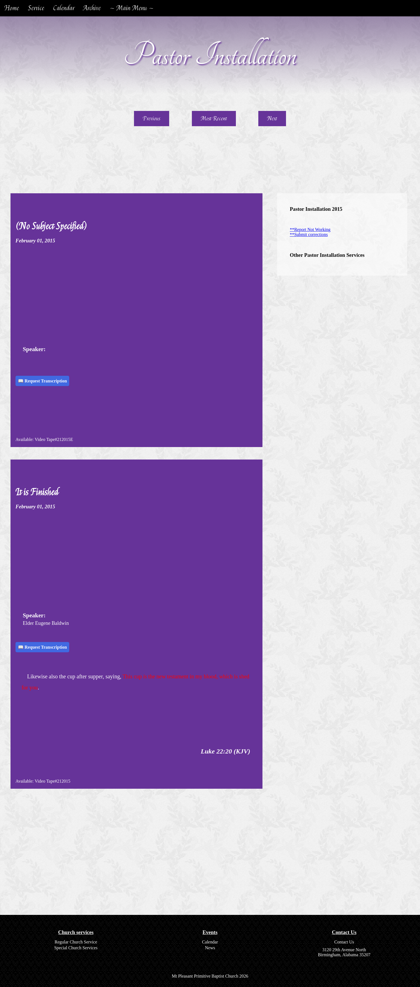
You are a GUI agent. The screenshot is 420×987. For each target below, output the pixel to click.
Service (36, 8)
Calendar (63, 8)
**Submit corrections (309, 234)
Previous (151, 118)
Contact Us (344, 942)
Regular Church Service (76, 942)
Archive (92, 8)
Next (272, 118)
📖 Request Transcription (42, 381)
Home (11, 8)
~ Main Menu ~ (132, 8)
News (210, 947)
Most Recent (214, 118)
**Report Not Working (310, 229)
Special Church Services (75, 947)
